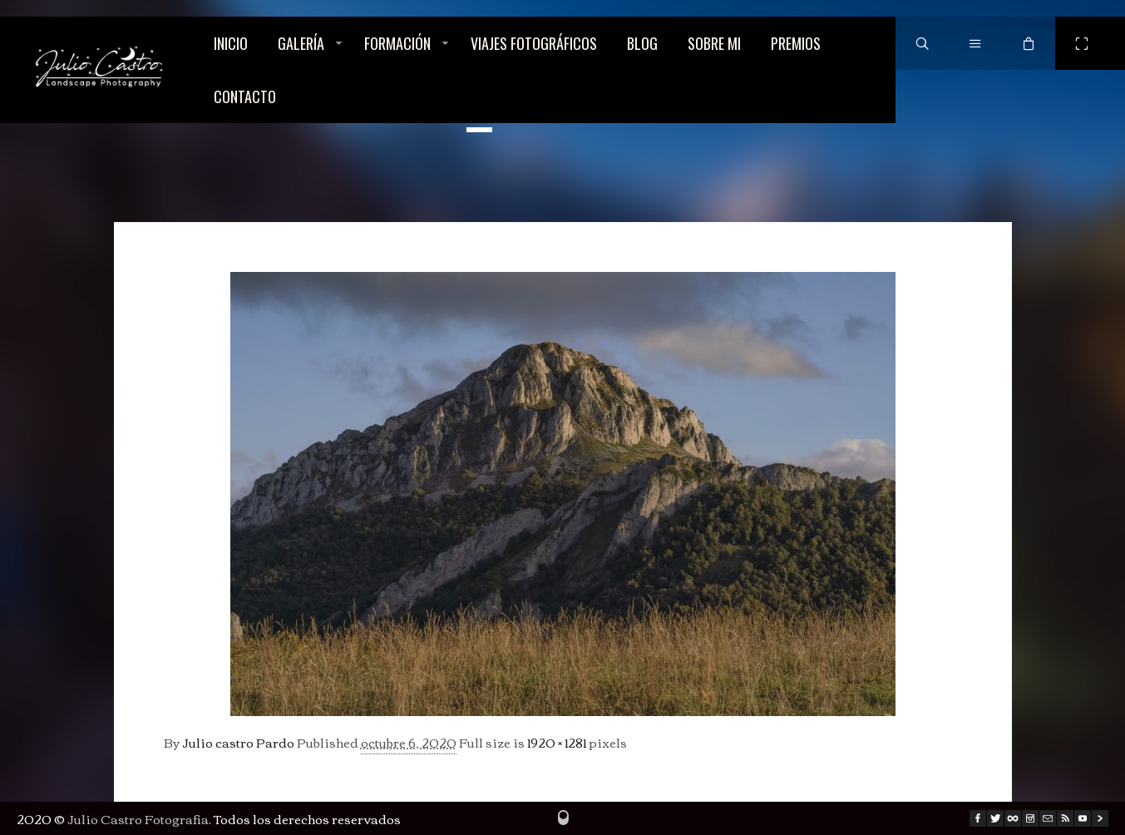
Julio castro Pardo (238, 741)
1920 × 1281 (556, 741)
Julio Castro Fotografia (138, 818)
